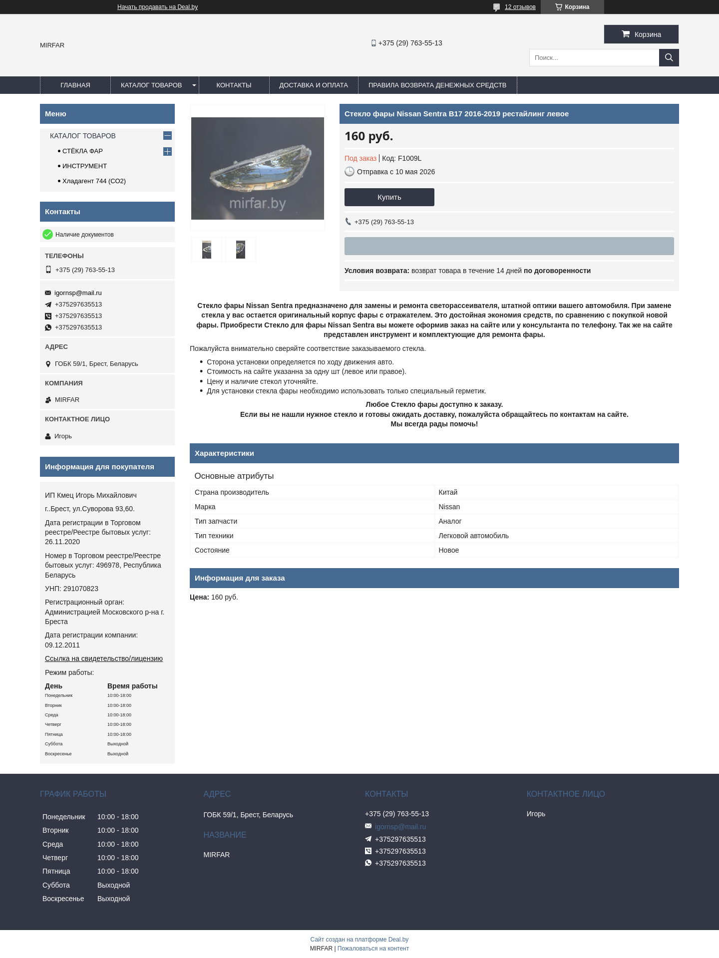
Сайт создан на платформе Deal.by (360, 939)
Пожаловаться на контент (373, 948)
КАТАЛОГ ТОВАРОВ (151, 85)
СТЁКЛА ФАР (82, 151)
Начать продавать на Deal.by (157, 6)
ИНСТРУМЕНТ (84, 166)
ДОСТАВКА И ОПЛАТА (314, 85)
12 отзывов (520, 6)
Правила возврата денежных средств (437, 85)
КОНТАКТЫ (233, 85)
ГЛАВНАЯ (75, 85)
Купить (389, 197)
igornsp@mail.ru (78, 293)
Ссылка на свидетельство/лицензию (104, 658)
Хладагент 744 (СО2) (94, 181)
